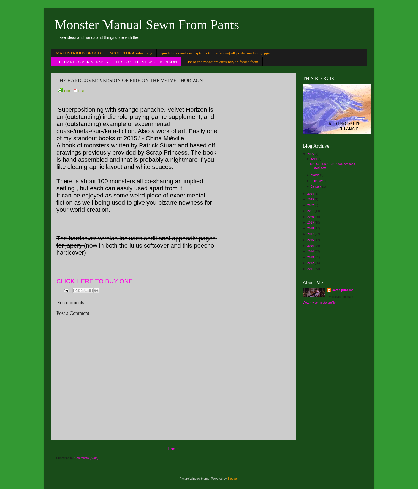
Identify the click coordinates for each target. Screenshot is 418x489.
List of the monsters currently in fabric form (221, 62)
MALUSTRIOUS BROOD (78, 53)
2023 (311, 199)
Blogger (232, 478)
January (316, 186)
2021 (311, 211)
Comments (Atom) (86, 458)
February (317, 180)
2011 (311, 268)
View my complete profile (319, 302)
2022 (311, 205)
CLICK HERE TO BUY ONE (94, 281)
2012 (311, 263)
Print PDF (71, 91)
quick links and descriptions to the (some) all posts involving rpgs (215, 53)
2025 (311, 154)
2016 (311, 239)
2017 (311, 234)
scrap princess (342, 290)
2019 (311, 222)
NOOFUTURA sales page (131, 53)
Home (173, 448)
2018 (311, 228)
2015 (311, 245)
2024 (311, 193)
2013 (311, 257)
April (314, 159)
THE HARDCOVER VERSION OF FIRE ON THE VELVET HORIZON (116, 62)
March (315, 175)
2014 (311, 251)
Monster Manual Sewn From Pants (147, 24)
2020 (311, 216)
